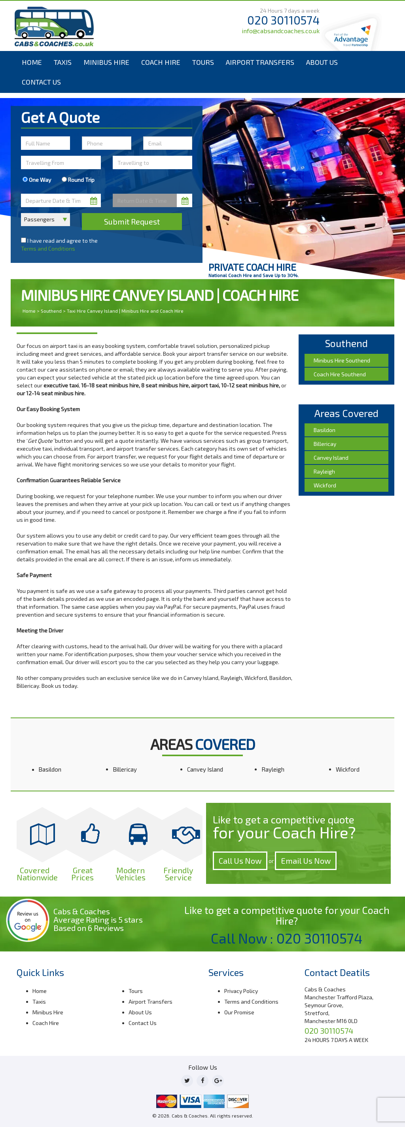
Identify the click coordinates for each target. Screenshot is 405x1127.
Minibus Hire (106, 62)
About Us (322, 62)
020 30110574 (283, 20)
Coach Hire (160, 62)
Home (32, 62)
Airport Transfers (260, 62)
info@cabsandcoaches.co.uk (281, 30)
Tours (203, 62)
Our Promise (239, 1012)
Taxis (63, 62)
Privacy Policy (241, 990)
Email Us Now (306, 860)
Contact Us (41, 81)
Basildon (49, 769)
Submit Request (132, 221)
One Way (37, 179)
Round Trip (78, 179)
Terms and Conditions (48, 248)
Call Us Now (240, 860)
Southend (51, 310)
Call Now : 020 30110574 (287, 938)
